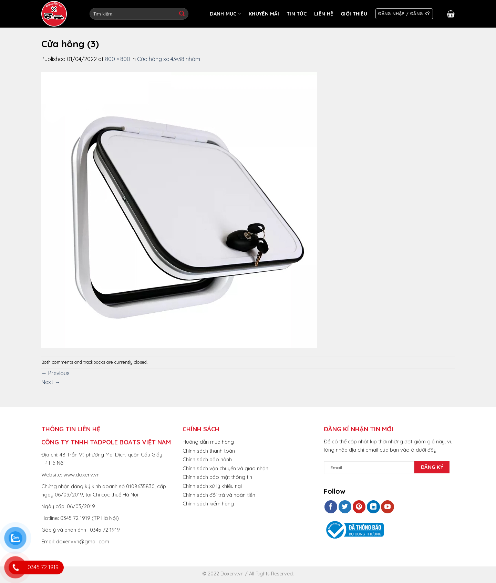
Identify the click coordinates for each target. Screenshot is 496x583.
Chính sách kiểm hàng (208, 503)
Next (50, 382)
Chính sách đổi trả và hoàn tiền (219, 495)
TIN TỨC (297, 14)
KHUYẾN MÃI (264, 14)
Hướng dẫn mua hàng (208, 442)
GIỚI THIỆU (354, 14)
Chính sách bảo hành (207, 459)
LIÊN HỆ (323, 14)
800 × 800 (117, 59)
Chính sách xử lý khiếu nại (212, 486)
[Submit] (182, 14)
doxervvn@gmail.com (82, 541)
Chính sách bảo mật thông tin (217, 477)
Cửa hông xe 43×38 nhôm (168, 59)
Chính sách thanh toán (209, 451)
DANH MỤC (225, 13)
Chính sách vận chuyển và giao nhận (225, 468)
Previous (55, 373)
